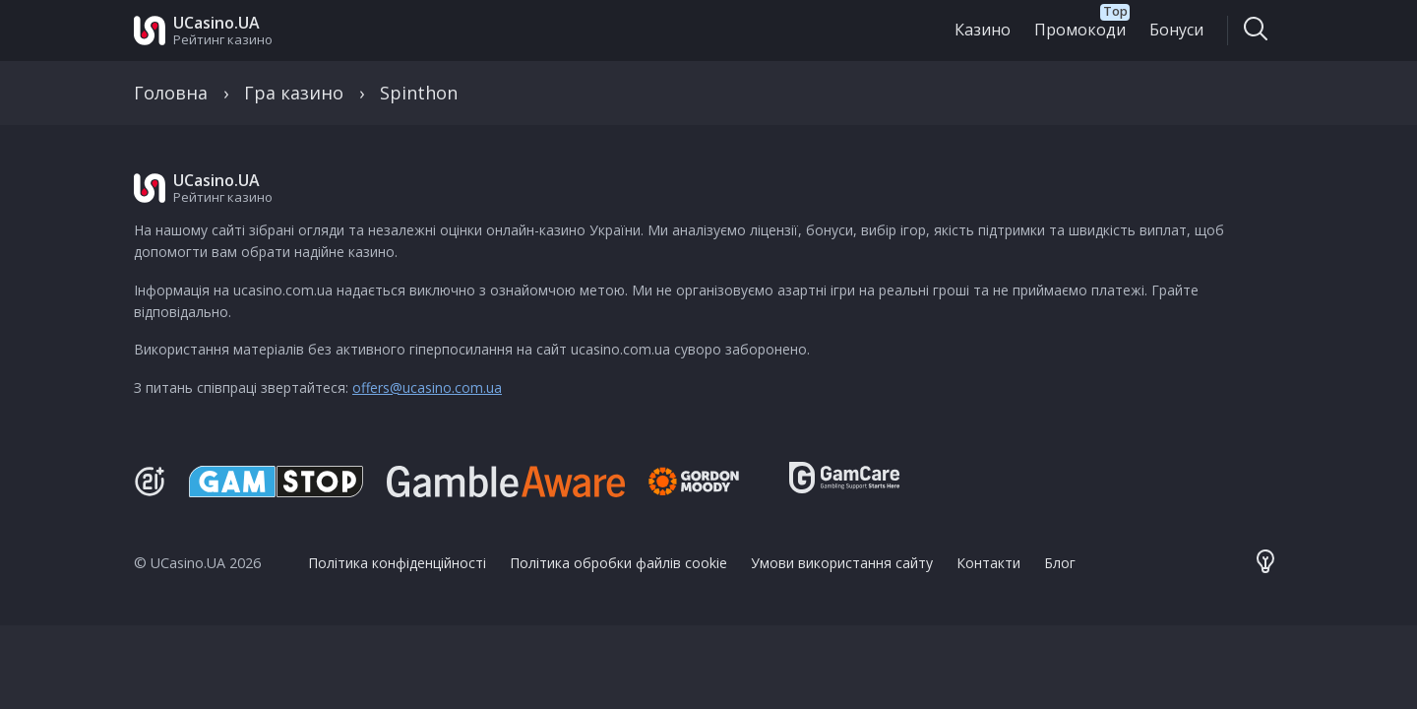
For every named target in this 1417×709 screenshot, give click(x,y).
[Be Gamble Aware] (506, 481)
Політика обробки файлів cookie (618, 562)
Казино (983, 29)
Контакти (988, 562)
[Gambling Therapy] (707, 481)
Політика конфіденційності (397, 562)
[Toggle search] (1255, 30)
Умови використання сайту (842, 562)
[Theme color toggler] (1265, 563)
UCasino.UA (216, 22)
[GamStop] (276, 481)
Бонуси (1176, 29)
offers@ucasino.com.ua (427, 387)
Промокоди (1080, 29)
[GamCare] (844, 486)
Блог (1060, 562)
